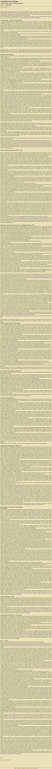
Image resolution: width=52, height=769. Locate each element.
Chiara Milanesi (4, 6)
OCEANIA (36, 768)
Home (15, 768)
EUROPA (31, 768)
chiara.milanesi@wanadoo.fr (5, 759)
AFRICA (19, 768)
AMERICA (23, 768)
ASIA (27, 768)
